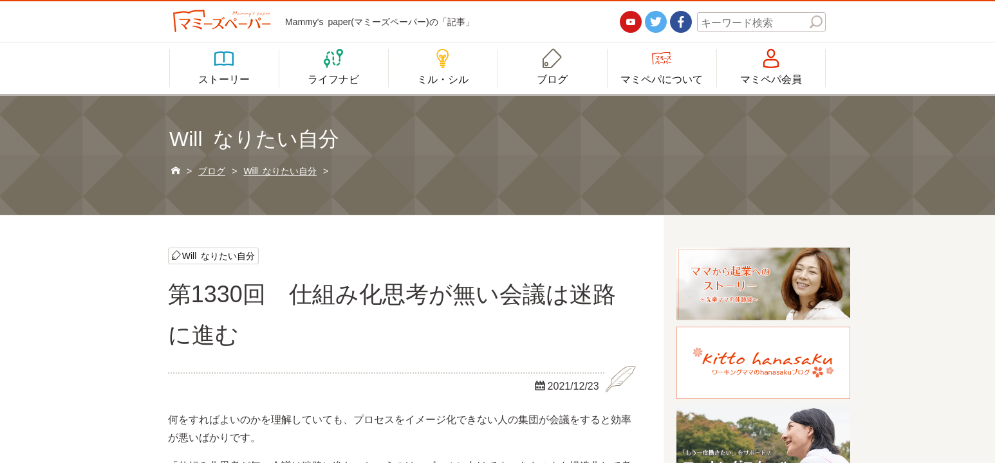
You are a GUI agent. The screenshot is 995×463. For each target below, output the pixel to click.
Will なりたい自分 (219, 255)
